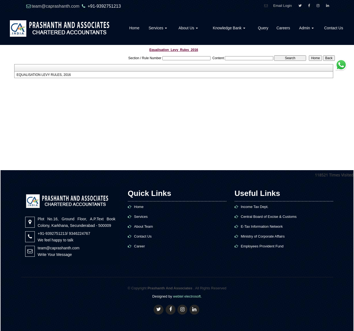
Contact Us (333, 28)
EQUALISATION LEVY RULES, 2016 (43, 75)
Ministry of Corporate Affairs (263, 236)
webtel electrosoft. (187, 296)
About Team (143, 226)
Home (134, 28)
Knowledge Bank (229, 28)
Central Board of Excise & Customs (269, 216)
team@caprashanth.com (56, 6)
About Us (188, 28)
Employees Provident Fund (262, 246)
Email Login (282, 5)
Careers (283, 28)
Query (263, 28)
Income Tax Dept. (255, 207)
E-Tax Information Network (262, 226)
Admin (306, 28)
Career (139, 246)
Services (158, 28)
